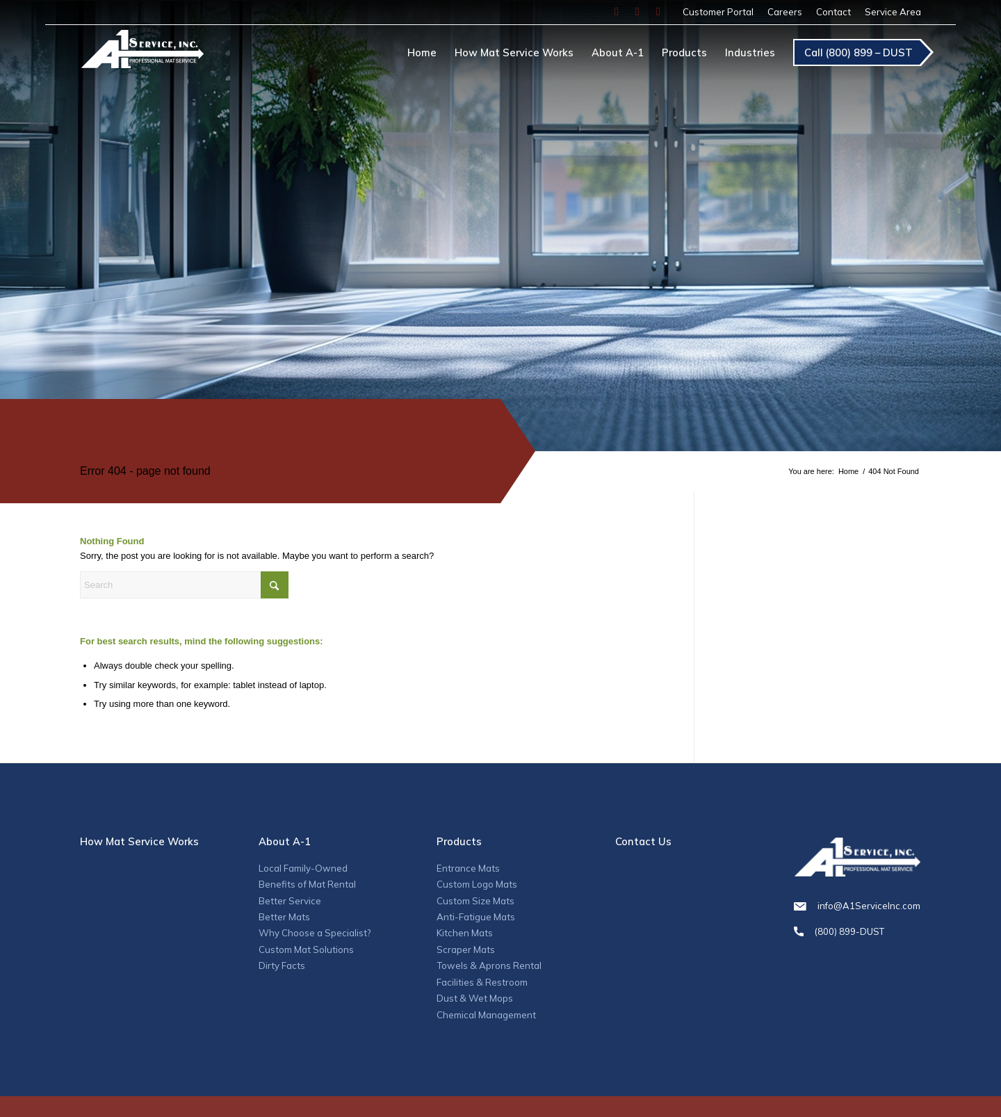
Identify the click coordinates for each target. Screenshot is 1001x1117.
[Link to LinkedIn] (658, 11)
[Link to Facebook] (616, 11)
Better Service (290, 900)
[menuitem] (718, 12)
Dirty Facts (282, 965)
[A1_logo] (142, 54)
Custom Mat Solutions (306, 949)
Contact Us (643, 841)
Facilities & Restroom (482, 982)
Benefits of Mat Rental (307, 884)
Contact (833, 11)
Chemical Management (486, 1014)
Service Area (893, 11)
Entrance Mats (468, 868)
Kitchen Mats (465, 932)
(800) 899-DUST (857, 931)
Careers (784, 11)
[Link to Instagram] (637, 11)
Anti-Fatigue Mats (476, 916)
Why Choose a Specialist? (315, 932)
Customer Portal (718, 11)
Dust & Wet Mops (475, 998)
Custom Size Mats (475, 900)
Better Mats (284, 916)
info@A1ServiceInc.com (857, 906)
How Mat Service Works (139, 841)
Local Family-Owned (303, 868)
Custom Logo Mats (477, 884)
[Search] (184, 584)
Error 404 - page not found (145, 471)
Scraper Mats (466, 949)
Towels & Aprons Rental (489, 965)
